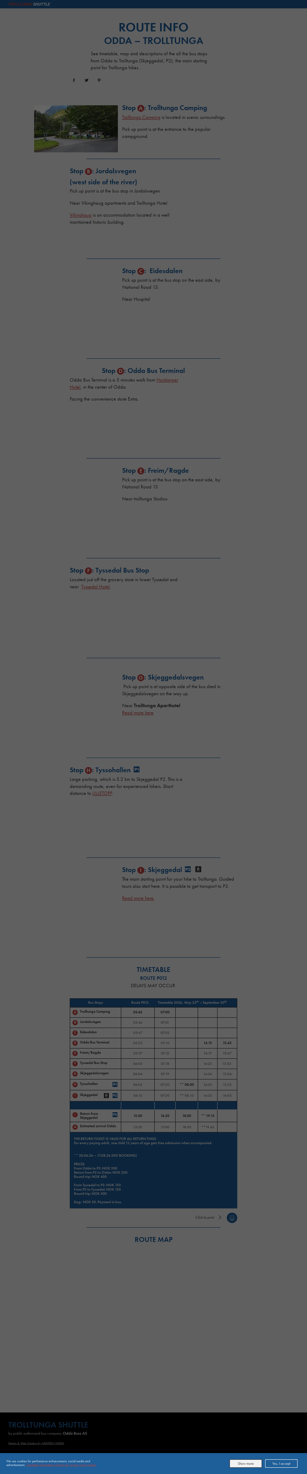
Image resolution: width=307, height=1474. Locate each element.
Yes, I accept (281, 1463)
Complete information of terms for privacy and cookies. (61, 1465)
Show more (246, 1463)
